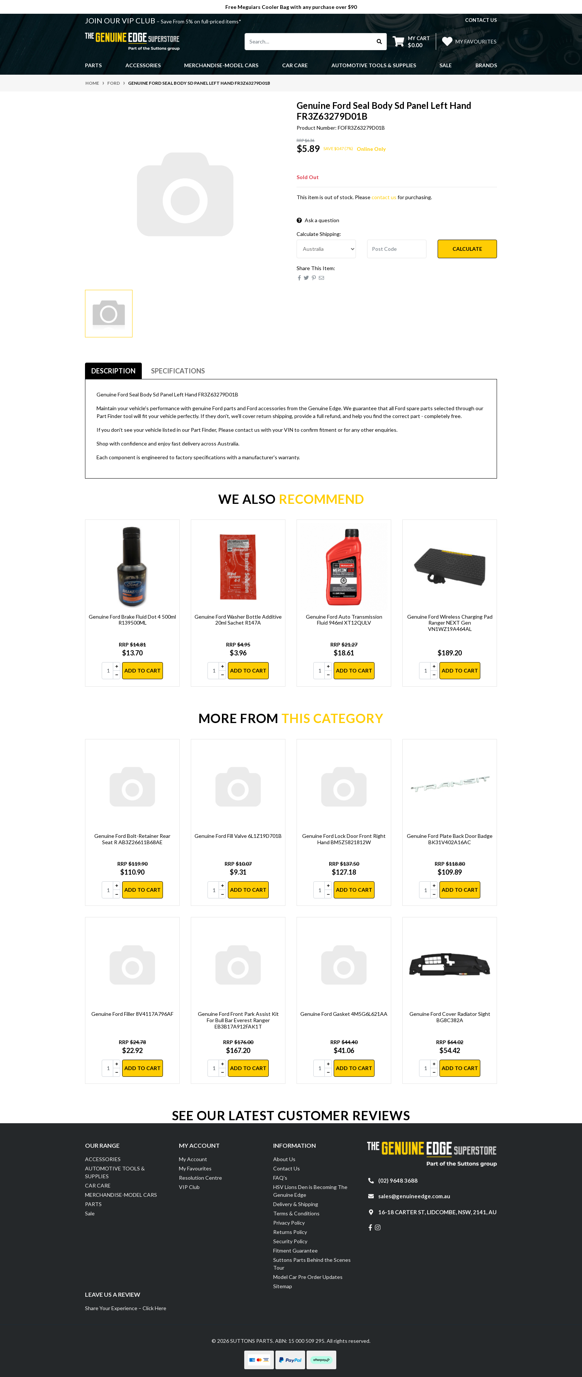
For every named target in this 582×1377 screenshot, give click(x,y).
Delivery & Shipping (295, 1204)
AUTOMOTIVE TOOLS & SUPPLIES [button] (373, 65)
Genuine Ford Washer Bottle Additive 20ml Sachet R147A (238, 619)
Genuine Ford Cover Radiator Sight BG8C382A (449, 1017)
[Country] (326, 249)
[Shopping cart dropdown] (411, 41)
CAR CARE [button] (295, 65)
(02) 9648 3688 (398, 1180)
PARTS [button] (93, 65)
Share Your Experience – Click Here (125, 1308)
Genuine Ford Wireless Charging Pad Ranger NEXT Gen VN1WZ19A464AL (450, 622)
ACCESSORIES (103, 1159)
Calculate (467, 249)
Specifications (178, 371)
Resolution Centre (200, 1177)
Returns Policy (290, 1232)
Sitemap (282, 1286)
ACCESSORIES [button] (143, 65)
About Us (284, 1159)
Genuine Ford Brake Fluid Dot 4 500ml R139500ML (132, 619)
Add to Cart (142, 670)
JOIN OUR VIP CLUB (121, 20)
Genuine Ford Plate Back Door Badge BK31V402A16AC (450, 839)
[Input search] (309, 41)
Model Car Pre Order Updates (308, 1277)
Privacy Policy (289, 1222)
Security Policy (290, 1241)
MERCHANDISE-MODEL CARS (121, 1195)
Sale (445, 65)
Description (113, 371)
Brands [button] (486, 65)
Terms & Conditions (296, 1213)
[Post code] (396, 249)
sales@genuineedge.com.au (414, 1196)
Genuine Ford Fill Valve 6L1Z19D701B (238, 836)
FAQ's (280, 1177)
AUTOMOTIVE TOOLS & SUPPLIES (115, 1172)
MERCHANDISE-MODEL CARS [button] (221, 65)
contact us (481, 20)
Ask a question (318, 220)
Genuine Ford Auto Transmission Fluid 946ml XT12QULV (344, 619)
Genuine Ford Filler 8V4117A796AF (132, 1014)
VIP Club (189, 1187)
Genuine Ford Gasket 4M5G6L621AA (344, 1014)
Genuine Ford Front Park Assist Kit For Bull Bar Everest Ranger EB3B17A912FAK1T (238, 1020)
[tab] (113, 371)
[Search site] (379, 41)
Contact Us (286, 1168)
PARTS (93, 1204)
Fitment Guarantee (295, 1250)
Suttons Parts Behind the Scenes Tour (312, 1264)
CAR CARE (98, 1185)
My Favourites (195, 1168)
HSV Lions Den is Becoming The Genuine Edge (310, 1191)
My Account (193, 1159)
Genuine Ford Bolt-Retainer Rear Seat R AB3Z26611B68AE (132, 839)
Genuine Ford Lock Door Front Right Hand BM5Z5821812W (344, 839)
